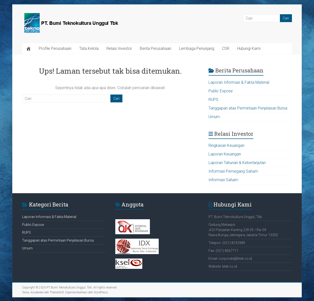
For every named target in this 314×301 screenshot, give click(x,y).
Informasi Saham (223, 180)
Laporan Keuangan (225, 154)
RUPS (213, 99)
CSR (225, 48)
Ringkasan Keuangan (226, 145)
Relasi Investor (119, 48)
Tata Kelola (89, 48)
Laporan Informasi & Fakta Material (239, 82)
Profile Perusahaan (55, 48)
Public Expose (221, 91)
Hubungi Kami (249, 48)
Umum (214, 116)
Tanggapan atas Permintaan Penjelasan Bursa (248, 108)
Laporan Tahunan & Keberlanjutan (237, 162)
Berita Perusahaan (155, 48)
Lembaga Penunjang (196, 48)
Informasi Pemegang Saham (233, 171)
